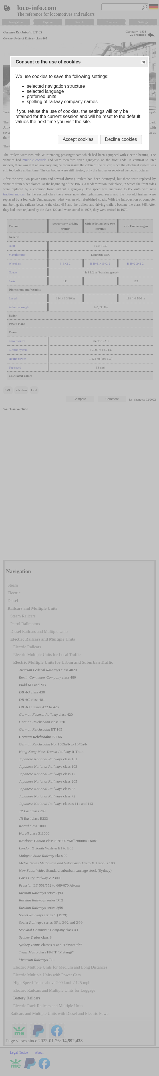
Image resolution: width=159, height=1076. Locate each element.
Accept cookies (78, 139)
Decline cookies (121, 139)
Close (143, 62)
